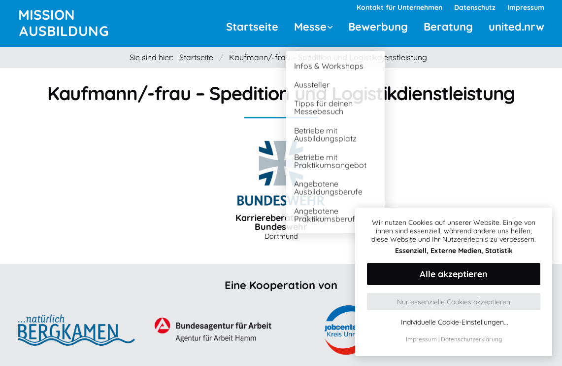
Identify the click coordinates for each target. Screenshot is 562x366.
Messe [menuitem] (310, 27)
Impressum (421, 339)
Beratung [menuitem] (448, 27)
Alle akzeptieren (454, 274)
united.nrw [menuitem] (516, 27)
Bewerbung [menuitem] (378, 27)
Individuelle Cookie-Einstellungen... (454, 322)
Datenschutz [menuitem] (475, 7)
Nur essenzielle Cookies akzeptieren (453, 301)
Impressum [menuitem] (525, 7)
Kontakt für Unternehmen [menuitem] (399, 7)
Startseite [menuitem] (252, 27)
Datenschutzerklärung (471, 339)
